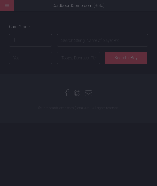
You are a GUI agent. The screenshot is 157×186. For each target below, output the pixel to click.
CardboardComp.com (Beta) (78, 5)
